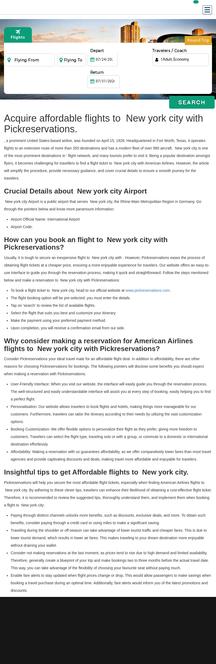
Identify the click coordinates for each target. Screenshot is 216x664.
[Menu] (207, 9)
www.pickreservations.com (148, 290)
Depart (97, 50)
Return (128, 50)
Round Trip (198, 41)
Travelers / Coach (169, 50)
